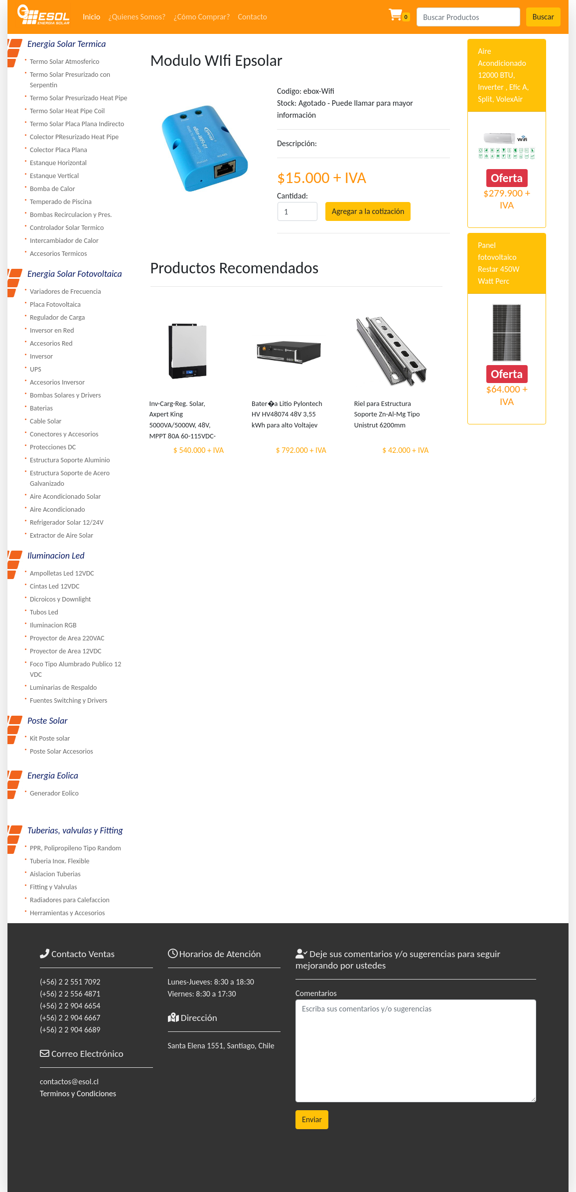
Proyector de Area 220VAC (67, 638)
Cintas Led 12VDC (54, 586)
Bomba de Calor (52, 189)
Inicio (91, 16)
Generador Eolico (54, 793)
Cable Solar (46, 421)
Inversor (41, 356)
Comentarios (316, 993)
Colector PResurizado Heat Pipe (74, 137)
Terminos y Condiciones (78, 1093)
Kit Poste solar (50, 738)
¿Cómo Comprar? (201, 16)
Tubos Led (44, 612)
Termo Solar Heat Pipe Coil (67, 111)
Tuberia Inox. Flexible (60, 861)
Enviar (312, 1119)
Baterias (41, 408)
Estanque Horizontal (58, 163)
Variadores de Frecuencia (65, 291)
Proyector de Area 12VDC (66, 651)
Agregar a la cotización (368, 211)
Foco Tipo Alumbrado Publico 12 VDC (75, 669)
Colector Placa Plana (58, 150)
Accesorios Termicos (58, 253)
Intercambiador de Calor (64, 240)
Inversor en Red (52, 330)
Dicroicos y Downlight (60, 599)
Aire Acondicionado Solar (65, 496)
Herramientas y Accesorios (67, 913)
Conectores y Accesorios (64, 434)
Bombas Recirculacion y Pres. (71, 214)
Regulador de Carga (57, 317)
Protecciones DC (53, 447)
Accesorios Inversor (57, 382)
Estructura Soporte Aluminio (70, 460)
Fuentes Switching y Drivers (68, 700)
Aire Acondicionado (57, 509)
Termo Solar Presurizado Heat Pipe (79, 98)
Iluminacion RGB (53, 625)
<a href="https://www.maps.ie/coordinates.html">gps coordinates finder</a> (224, 1114)
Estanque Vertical (54, 176)
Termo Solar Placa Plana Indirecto (77, 124)
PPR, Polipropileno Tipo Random (75, 848)
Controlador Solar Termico (67, 227)
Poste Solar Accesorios (61, 751)
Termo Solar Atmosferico (64, 61)
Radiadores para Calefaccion (70, 900)
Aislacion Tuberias (55, 874)
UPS (35, 369)
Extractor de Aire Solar (61, 535)
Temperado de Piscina (61, 202)
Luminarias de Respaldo (63, 687)
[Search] (468, 16)
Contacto (252, 16)
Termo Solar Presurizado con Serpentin (70, 79)
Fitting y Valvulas (53, 887)
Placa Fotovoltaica (55, 304)
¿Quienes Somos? (136, 16)
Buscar (543, 16)
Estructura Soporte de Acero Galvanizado (70, 478)
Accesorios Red (51, 343)
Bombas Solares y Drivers (65, 395)
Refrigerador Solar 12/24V (67, 522)
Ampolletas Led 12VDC (62, 573)
